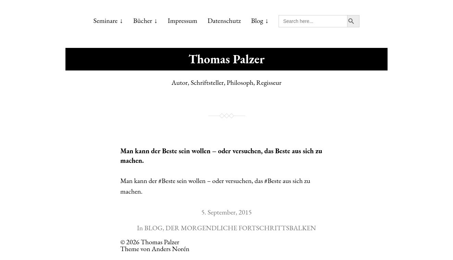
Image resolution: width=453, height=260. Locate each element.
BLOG (153, 227)
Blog (257, 20)
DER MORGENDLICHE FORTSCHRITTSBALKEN (241, 227)
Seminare (106, 20)
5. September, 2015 (226, 212)
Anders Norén (170, 248)
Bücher (142, 20)
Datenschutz (224, 20)
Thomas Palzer (226, 59)
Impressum (182, 20)
